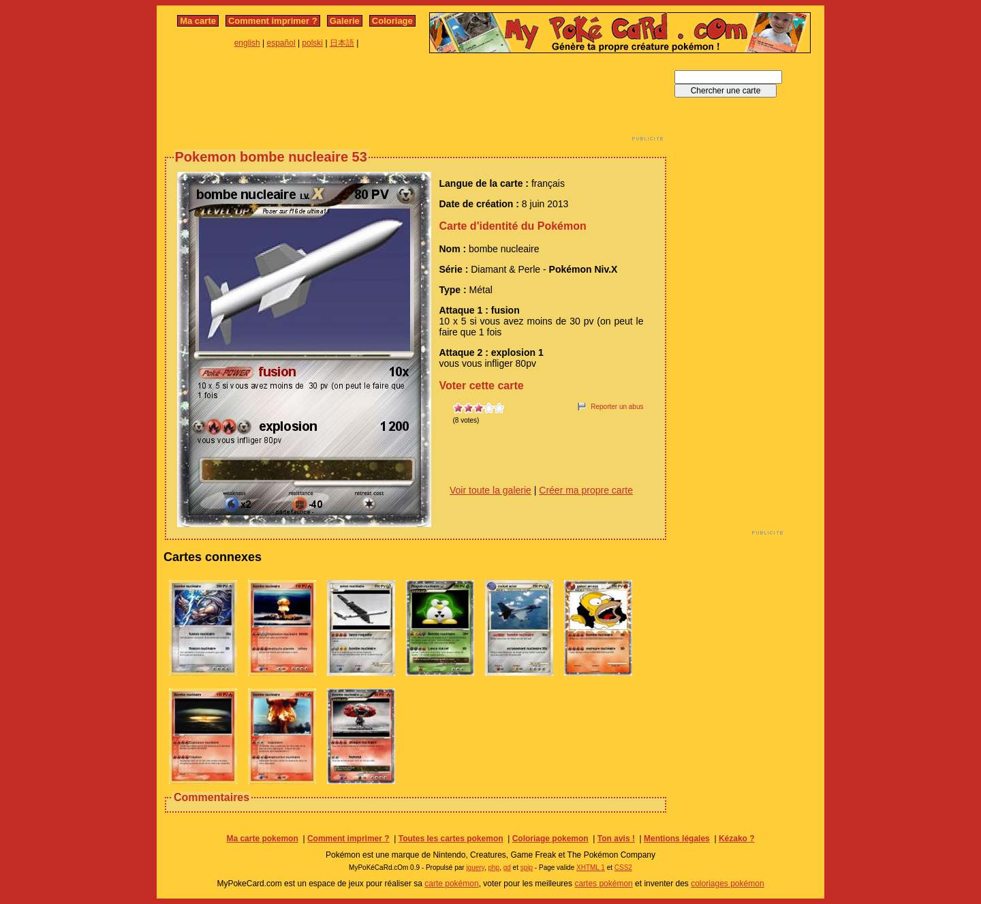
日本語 (342, 43)
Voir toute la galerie (490, 490)
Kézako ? (737, 838)
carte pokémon (451, 883)
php (493, 867)
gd (507, 867)
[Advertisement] (416, 101)
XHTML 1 (590, 867)
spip (526, 867)
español (281, 43)
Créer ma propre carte (586, 490)
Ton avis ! (616, 838)
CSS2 (623, 867)
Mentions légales (677, 838)
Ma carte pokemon (262, 838)
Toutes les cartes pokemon (451, 838)
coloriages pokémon (727, 883)
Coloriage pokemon (550, 838)
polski (312, 43)
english (247, 43)
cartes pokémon (603, 883)
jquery (475, 867)
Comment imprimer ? (272, 21)
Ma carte (198, 21)
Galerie (345, 21)
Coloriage (392, 21)
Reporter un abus (617, 406)
